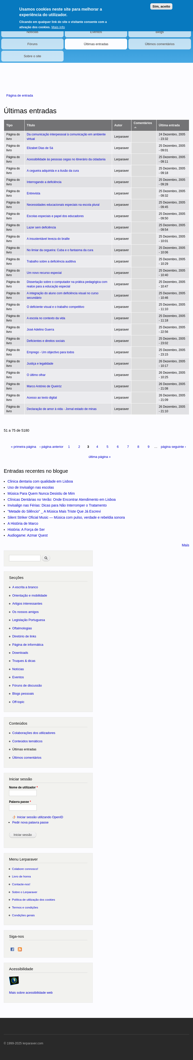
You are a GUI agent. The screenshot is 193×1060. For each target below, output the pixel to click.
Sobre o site (32, 56)
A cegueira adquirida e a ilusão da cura (53, 170)
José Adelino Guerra (40, 329)
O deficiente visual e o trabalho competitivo (55, 307)
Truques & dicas (23, 661)
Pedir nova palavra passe (30, 822)
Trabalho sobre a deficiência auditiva (51, 261)
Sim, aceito (161, 4)
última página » (99, 457)
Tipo (9, 125)
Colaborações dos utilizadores (33, 733)
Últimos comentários (160, 44)
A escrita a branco (25, 587)
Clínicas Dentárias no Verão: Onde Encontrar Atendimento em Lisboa (62, 499)
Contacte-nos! (21, 884)
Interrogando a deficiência (44, 182)
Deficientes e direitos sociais (46, 341)
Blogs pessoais (23, 693)
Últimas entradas (96, 44)
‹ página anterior (51, 447)
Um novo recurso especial (44, 273)
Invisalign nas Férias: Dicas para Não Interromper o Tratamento (57, 505)
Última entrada (169, 125)
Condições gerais (23, 915)
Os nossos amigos (25, 612)
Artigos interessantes (27, 603)
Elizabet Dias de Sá (40, 148)
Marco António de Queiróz (44, 386)
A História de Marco (23, 523)
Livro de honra (21, 876)
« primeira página (23, 447)
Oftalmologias (22, 628)
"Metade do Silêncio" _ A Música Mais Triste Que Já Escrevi (54, 511)
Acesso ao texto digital (42, 397)
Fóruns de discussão (27, 685)
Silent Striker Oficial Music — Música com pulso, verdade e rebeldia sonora (66, 517)
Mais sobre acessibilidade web (31, 992)
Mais (185, 545)
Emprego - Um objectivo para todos (50, 352)
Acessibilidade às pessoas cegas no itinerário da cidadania (66, 159)
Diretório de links (24, 636)
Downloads (20, 653)
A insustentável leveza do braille (48, 239)
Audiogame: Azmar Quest (28, 535)
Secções (16, 577)
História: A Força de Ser (26, 529)
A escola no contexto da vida (46, 318)
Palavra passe (20, 802)
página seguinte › (173, 447)
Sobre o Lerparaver (24, 892)
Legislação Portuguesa (28, 620)
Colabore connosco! (25, 868)
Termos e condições (25, 907)
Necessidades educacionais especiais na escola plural (63, 205)
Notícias (32, 32)
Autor (118, 125)
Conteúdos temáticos (27, 741)
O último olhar (36, 375)
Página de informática (27, 644)
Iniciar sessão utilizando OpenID (40, 817)
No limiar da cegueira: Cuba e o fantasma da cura (60, 250)
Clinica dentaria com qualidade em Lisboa (40, 481)
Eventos (96, 32)
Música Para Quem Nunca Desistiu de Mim (41, 493)
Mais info (58, 24)
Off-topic (18, 702)
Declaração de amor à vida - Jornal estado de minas (62, 409)
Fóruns (32, 44)
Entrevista (33, 193)
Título (31, 125)
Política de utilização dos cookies (33, 899)
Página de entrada (19, 95)
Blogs (160, 32)
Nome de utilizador (23, 787)
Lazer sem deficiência (41, 227)
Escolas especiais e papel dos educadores (55, 216)
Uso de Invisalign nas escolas (31, 487)
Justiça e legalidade (40, 363)
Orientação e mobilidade (29, 595)
